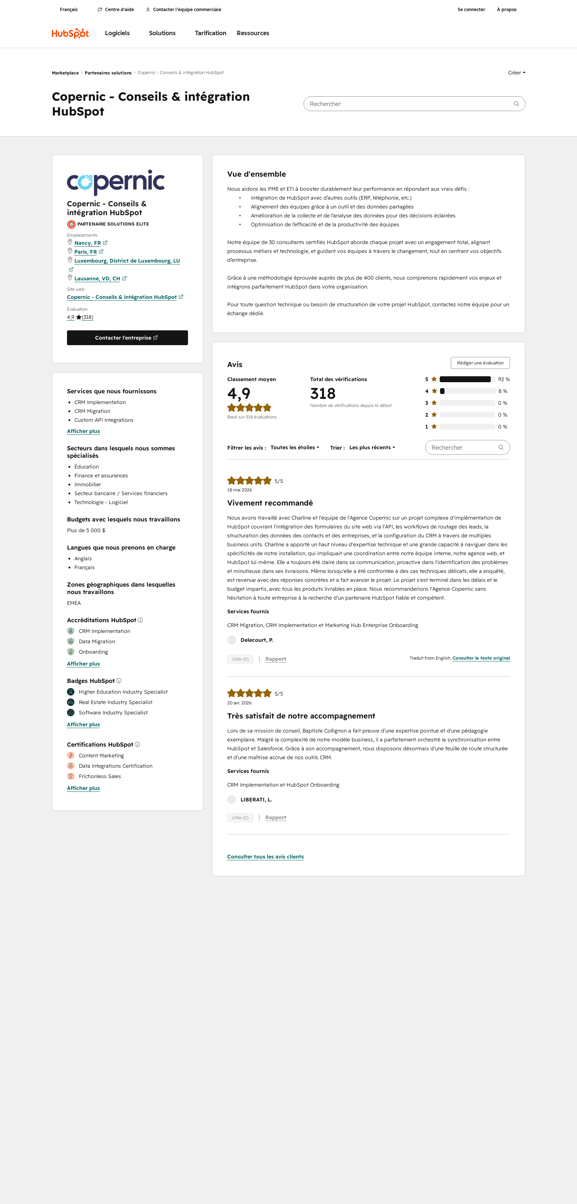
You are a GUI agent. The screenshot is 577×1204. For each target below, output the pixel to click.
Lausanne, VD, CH (100, 278)
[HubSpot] (70, 33)
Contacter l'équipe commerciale (183, 9)
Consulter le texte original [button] (481, 658)
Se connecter (471, 9)
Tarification (211, 33)
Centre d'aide (116, 9)
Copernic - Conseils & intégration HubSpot (125, 297)
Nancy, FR (91, 243)
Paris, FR (89, 252)
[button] (517, 72)
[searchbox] (414, 103)
